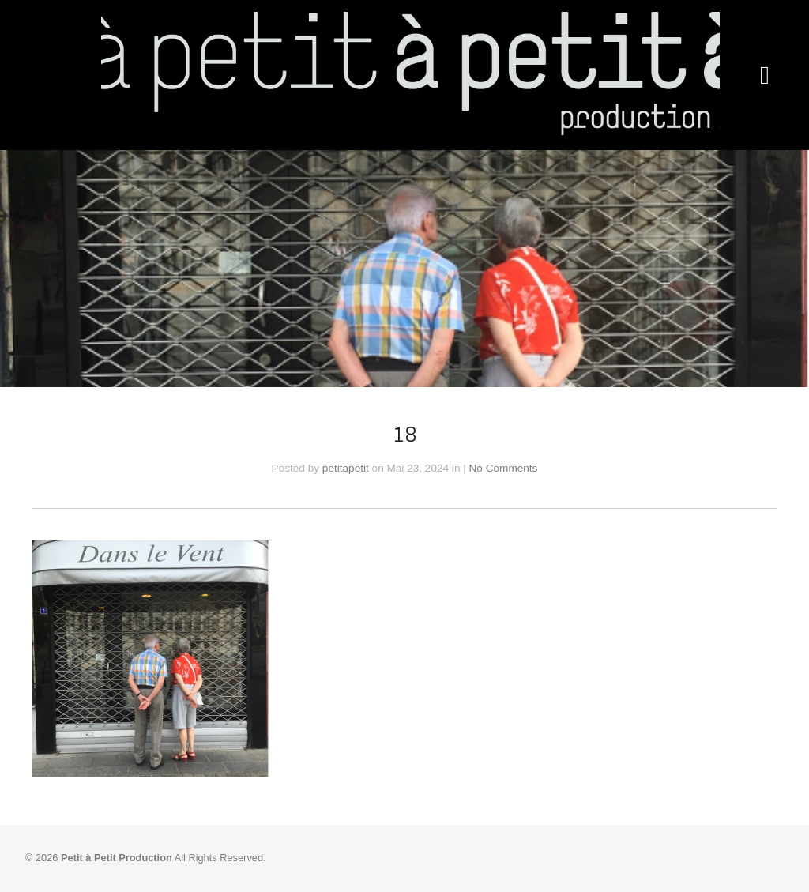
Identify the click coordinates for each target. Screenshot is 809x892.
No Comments (503, 468)
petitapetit (345, 468)
